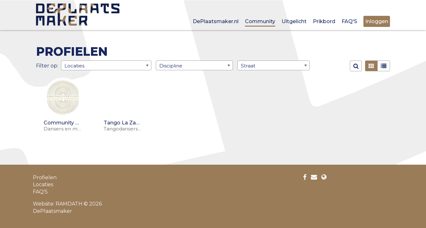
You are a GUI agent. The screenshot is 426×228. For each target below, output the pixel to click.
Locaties (43, 184)
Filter (42, 65)
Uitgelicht (294, 21)
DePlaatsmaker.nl (216, 21)
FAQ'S (349, 21)
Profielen (45, 177)
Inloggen (376, 21)
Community (260, 21)
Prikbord (324, 21)
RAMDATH (69, 204)
